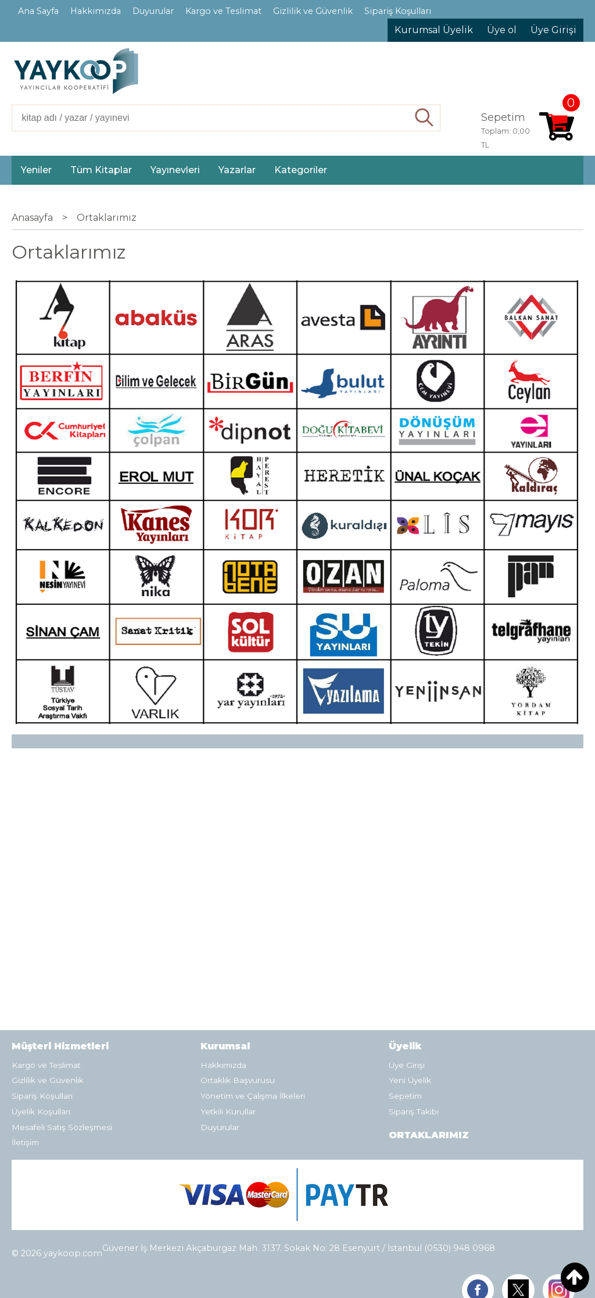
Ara (424, 118)
